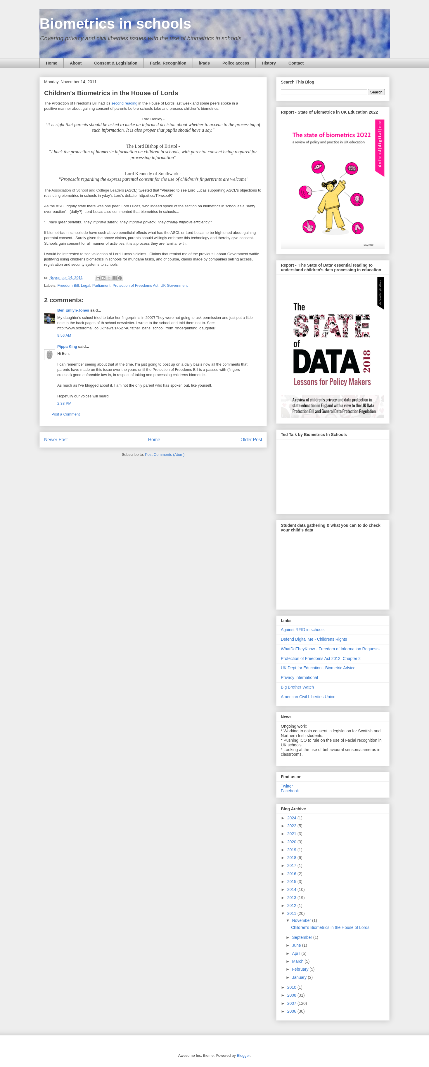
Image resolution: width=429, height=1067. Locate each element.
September (302, 937)
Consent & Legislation (115, 63)
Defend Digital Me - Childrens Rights (314, 639)
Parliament (101, 285)
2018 (292, 857)
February (300, 969)
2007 (292, 1003)
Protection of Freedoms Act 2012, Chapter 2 (321, 658)
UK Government (174, 285)
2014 (292, 889)
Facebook (290, 790)
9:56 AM (64, 335)
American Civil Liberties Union (308, 696)
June (297, 945)
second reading (124, 103)
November (302, 920)
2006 (292, 1011)
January (300, 977)
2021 (292, 833)
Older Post (251, 439)
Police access (235, 63)
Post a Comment (65, 414)
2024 (292, 818)
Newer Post (56, 439)
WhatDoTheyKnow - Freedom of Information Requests (330, 649)
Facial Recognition (168, 63)
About (76, 63)
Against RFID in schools (302, 629)
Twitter (287, 786)
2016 (292, 873)
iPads (204, 63)
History (269, 63)
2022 (292, 825)
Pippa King (67, 346)
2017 (292, 865)
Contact (296, 63)
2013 (292, 897)
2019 (292, 849)
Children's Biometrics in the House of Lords (330, 927)
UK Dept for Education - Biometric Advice (318, 667)
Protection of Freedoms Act (135, 285)
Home (51, 63)
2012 (292, 905)
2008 (292, 995)
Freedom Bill (68, 285)
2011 (292, 913)
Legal (85, 285)
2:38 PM (64, 403)
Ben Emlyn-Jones (73, 310)
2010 (292, 987)
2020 (292, 842)
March (298, 961)
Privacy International (299, 677)
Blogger (243, 1055)
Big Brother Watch (297, 687)
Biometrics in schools (115, 23)
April (296, 953)
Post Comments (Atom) (164, 454)
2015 (292, 881)
